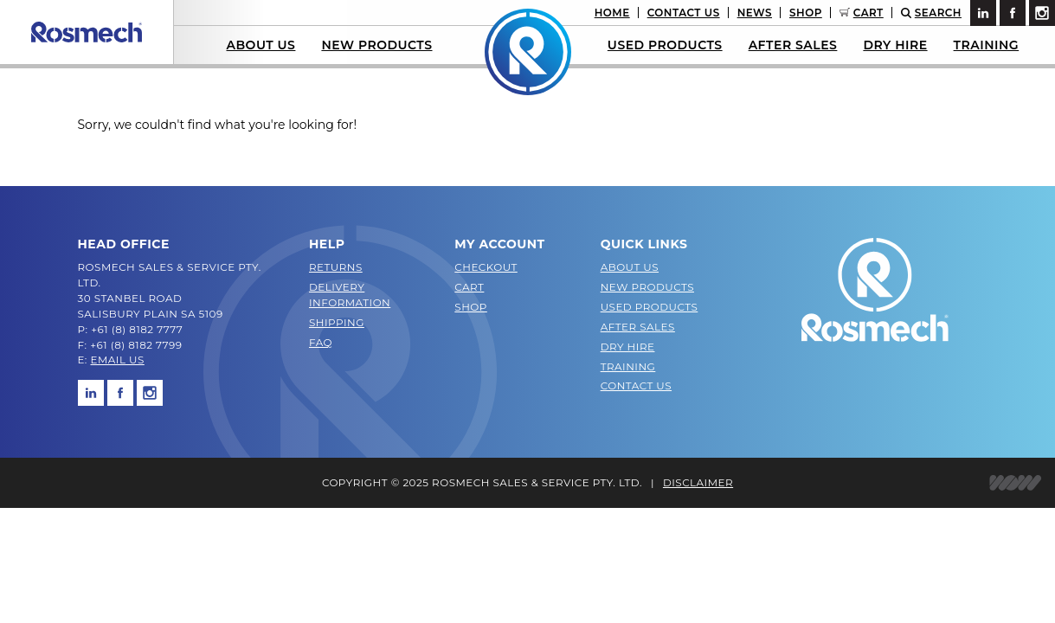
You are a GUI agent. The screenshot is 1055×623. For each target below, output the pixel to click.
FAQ (320, 342)
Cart (868, 12)
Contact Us (683, 12)
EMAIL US (118, 359)
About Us (260, 45)
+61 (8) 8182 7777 (137, 329)
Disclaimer (698, 482)
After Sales (793, 45)
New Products (376, 45)
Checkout (486, 266)
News (754, 12)
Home (612, 12)
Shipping (336, 322)
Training (987, 45)
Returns (336, 266)
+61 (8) (109, 344)
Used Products (665, 45)
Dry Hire (895, 45)
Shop (805, 12)
